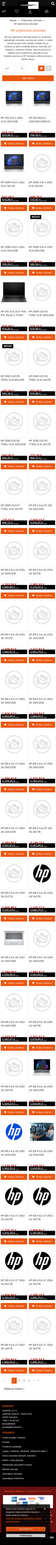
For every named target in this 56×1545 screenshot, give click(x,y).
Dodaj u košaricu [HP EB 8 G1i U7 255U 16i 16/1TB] (14, 1370)
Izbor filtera (28, 78)
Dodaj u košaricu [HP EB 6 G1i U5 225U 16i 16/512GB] (42, 660)
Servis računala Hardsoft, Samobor (19, 1456)
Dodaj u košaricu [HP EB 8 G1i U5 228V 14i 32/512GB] (14, 1177)
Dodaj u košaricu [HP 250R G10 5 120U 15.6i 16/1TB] (14, 208)
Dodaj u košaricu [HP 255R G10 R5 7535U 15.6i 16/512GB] (14, 466)
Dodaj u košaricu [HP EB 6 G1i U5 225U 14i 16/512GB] (14, 595)
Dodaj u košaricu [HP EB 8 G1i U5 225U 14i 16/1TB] (42, 918)
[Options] (26, 1535)
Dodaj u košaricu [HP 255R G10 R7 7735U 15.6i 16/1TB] (42, 466)
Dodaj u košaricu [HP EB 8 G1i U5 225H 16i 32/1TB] (14, 918)
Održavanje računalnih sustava (17, 1465)
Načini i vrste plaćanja (12, 1460)
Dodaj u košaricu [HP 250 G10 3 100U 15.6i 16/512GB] (14, 143)
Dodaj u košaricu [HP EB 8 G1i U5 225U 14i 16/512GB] (14, 983)
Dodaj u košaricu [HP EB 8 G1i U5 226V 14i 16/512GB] (42, 1112)
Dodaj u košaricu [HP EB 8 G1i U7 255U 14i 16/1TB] (14, 1241)
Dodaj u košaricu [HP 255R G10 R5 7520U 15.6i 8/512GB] (14, 402)
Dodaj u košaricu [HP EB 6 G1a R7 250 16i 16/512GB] (42, 531)
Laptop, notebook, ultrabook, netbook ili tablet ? (25, 1451)
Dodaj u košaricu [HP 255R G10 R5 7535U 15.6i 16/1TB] (42, 402)
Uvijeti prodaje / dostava (13, 1437)
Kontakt (6, 1442)
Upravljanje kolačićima (13, 1478)
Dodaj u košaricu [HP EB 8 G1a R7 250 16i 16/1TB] (42, 854)
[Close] (26, 1529)
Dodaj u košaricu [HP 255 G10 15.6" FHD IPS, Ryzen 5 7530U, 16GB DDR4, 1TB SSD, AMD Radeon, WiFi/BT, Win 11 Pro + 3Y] (14, 337)
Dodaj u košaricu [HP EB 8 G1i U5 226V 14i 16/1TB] (42, 1047)
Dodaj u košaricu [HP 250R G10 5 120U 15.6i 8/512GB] (42, 272)
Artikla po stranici (13, 1389)
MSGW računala (10, 1469)
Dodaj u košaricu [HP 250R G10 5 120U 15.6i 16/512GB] (14, 272)
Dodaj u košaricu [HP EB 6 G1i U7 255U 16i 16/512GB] (42, 724)
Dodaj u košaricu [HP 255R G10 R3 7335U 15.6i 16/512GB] (42, 337)
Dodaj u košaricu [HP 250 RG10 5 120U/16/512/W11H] (42, 143)
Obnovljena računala (12, 1474)
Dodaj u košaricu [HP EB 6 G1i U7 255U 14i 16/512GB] (14, 724)
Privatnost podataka (11, 1446)
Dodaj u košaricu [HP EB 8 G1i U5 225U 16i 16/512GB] (42, 983)
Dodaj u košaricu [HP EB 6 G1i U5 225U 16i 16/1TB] (42, 595)
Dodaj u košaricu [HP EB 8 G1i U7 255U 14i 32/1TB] (14, 1306)
